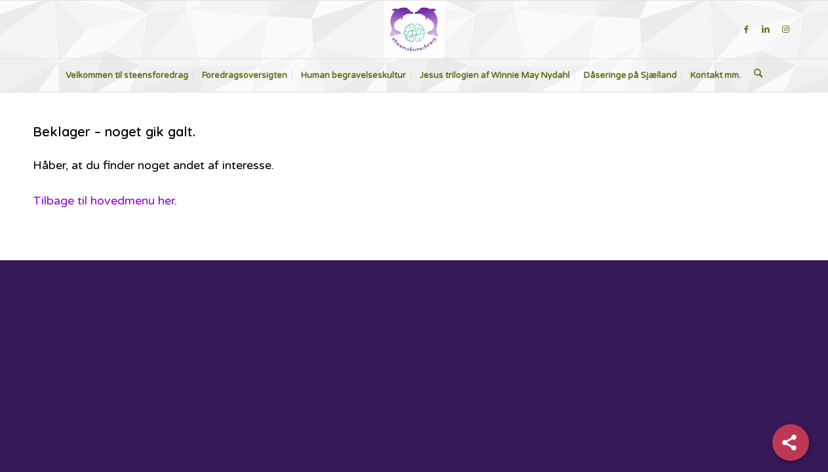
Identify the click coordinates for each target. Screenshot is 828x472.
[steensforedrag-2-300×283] (414, 29)
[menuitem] (127, 75)
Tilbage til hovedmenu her (103, 200)
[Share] (790, 442)
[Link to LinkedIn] (766, 29)
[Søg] (758, 75)
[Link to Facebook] (746, 29)
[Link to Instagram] (785, 29)
